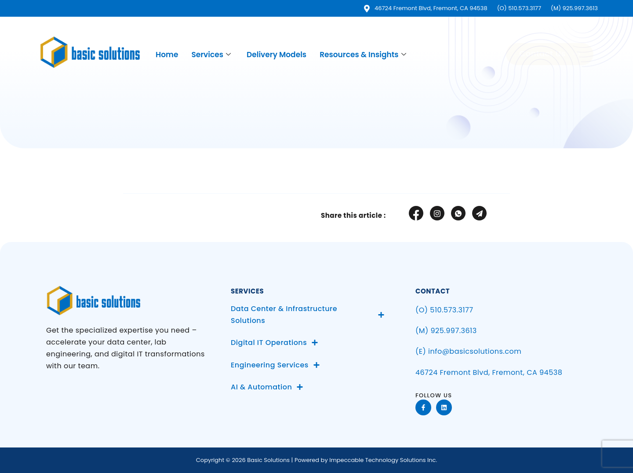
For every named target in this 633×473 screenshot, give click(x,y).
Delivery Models (276, 54)
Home (167, 54)
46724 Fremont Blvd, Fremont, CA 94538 (488, 372)
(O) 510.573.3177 (444, 310)
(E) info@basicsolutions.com (468, 351)
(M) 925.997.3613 (446, 331)
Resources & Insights (363, 55)
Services (211, 55)
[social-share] (416, 213)
